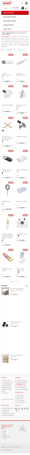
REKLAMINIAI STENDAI (9, 17)
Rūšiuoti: (3, 49)
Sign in (6, 8)
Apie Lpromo (19, 398)
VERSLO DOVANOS (8, 12)
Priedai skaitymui (5, 36)
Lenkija (4, 436)
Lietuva (4, 433)
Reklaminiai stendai (8, 382)
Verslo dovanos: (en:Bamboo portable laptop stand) (7, 138)
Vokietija (4, 440)
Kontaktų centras (20, 402)
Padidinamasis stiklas (7, 105)
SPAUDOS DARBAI (8, 25)
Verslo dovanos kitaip (22, 382)
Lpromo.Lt (3, 448)
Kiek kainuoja (5, 410)
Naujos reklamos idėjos (23, 389)
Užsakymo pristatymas (8, 417)
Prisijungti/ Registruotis (8, 408)
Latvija (4, 434)
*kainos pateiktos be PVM (7, 399)
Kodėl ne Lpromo (20, 397)
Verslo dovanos (7, 380)
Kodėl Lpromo (20, 395)
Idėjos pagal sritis (7, 387)
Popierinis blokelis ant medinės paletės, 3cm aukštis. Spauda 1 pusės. (17, 290)
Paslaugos (5, 393)
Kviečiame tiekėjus (21, 387)
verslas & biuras (24, 45)
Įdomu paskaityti (20, 400)
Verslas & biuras (21, 33)
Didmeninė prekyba (22, 380)
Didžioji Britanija (6, 438)
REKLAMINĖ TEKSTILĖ (9, 21)
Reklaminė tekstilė (7, 384)
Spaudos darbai (7, 385)
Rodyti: (19, 49)
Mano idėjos (16, 7)
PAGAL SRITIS (7, 29)
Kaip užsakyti (5, 411)
